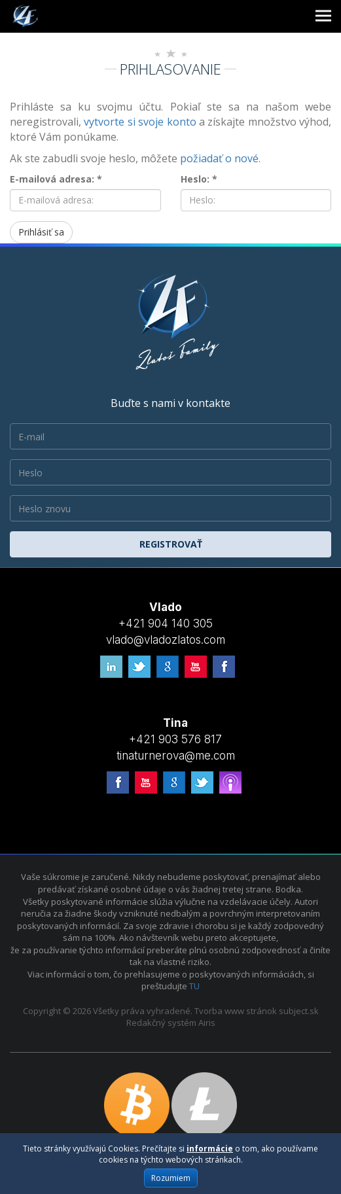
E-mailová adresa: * (56, 179)
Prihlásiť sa (41, 232)
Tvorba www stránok (235, 1011)
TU (194, 986)
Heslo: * (199, 179)
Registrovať (170, 544)
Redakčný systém (161, 1022)
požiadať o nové (219, 158)
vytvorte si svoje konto (140, 121)
